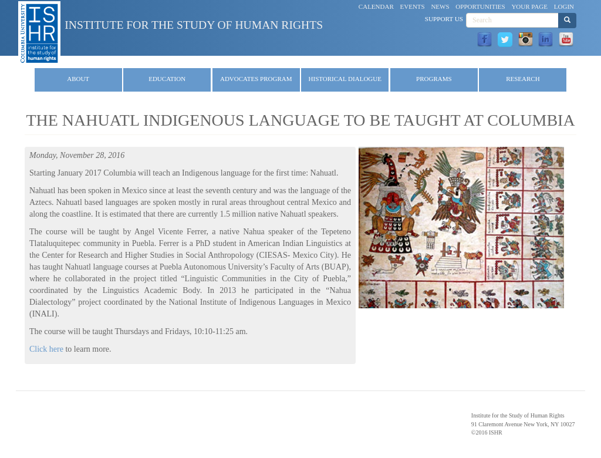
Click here (46, 349)
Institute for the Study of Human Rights (194, 25)
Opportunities (480, 6)
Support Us (444, 18)
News (440, 6)
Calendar (376, 6)
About (78, 78)
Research (522, 78)
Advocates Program (256, 78)
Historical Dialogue (345, 78)
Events (412, 6)
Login (564, 6)
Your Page (529, 6)
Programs (434, 78)
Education (166, 78)
